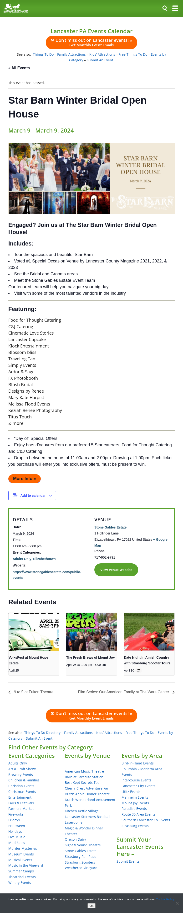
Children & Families (24, 780)
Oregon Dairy (75, 839)
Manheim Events (135, 797)
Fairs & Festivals (21, 803)
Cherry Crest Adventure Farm (88, 788)
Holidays (15, 831)
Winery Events (19, 882)
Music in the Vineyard (25, 865)
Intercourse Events (136, 780)
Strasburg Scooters (80, 862)
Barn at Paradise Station (84, 777)
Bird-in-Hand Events (138, 763)
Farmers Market (21, 808)
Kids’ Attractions (102, 54)
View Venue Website (116, 570)
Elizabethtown (44, 559)
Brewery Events (20, 774)
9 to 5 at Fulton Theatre (33, 692)
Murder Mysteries (22, 848)
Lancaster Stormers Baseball (87, 816)
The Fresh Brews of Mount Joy (90, 657)
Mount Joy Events (135, 803)
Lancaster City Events (138, 786)
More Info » (24, 478)
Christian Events (21, 786)
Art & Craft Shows (22, 769)
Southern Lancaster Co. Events (146, 820)
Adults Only (22, 559)
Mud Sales (16, 842)
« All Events (19, 68)
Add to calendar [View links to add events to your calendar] (33, 495)
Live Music (16, 837)
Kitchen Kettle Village (82, 811)
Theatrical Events (22, 877)
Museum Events (21, 854)
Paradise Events (134, 808)
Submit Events (128, 861)
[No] (177, 903)
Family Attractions (71, 54)
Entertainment (19, 797)
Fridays (14, 820)
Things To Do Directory (42, 732)
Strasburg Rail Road (81, 856)
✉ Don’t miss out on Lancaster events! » (91, 42)
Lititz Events (131, 791)
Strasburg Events (135, 825)
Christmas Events (22, 791)
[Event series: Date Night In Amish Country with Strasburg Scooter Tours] (138, 670)
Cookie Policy (165, 899)
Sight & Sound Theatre (83, 845)
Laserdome (73, 822)
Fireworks (16, 814)
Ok (91, 906)
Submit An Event (100, 60)
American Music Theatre (84, 771)
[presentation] (34, 632)
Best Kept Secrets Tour (83, 782)
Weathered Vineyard (81, 867)
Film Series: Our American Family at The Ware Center (124, 692)
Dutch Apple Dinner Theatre (87, 794)
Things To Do (43, 54)
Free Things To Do (133, 54)
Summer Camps (21, 871)
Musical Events (20, 860)
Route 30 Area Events (138, 814)
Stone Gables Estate (110, 527)
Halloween (16, 825)
